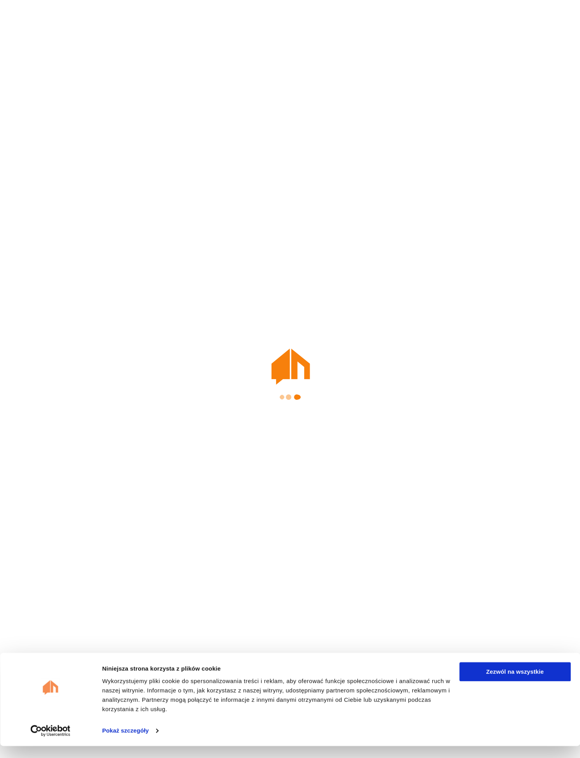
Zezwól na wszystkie (515, 683)
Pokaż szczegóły (125, 742)
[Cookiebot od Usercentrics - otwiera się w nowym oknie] (50, 743)
